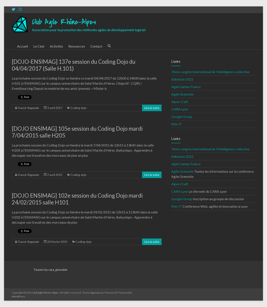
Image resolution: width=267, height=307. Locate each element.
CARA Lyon (179, 109)
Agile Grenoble (182, 94)
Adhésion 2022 (182, 79)
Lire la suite (151, 108)
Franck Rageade (28, 108)
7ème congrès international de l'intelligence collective (210, 72)
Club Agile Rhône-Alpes (64, 22)
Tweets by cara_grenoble (50, 269)
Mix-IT (176, 124)
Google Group (181, 116)
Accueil (22, 46)
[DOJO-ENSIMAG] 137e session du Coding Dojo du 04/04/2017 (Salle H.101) (73, 65)
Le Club (38, 46)
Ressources (76, 46)
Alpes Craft (179, 102)
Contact (96, 46)
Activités (56, 46)
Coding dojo (78, 108)
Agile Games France (186, 87)
